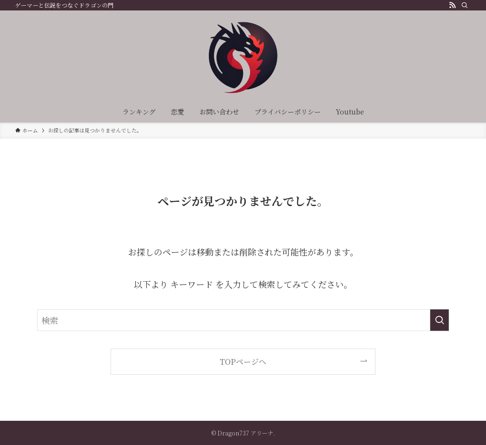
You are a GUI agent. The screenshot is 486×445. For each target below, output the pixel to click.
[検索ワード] (243, 320)
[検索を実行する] (439, 320)
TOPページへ (243, 361)
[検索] (464, 5)
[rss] (452, 5)
